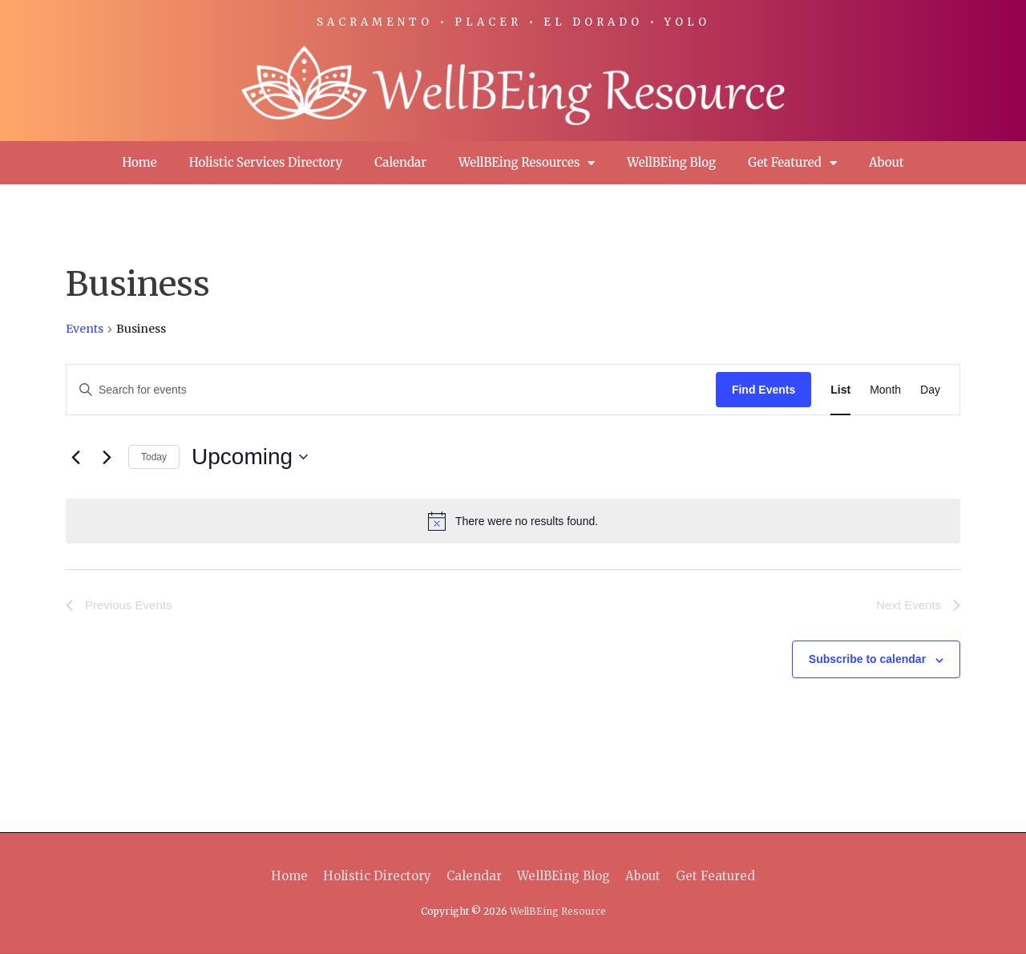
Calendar (400, 162)
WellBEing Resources (526, 163)
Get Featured (792, 163)
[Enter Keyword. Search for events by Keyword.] (391, 390)
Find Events (763, 389)
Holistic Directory (377, 875)
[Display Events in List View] (840, 390)
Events (84, 328)
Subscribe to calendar (867, 659)
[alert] (513, 521)
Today (154, 457)
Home (139, 162)
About (886, 162)
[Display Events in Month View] (885, 390)
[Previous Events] (75, 457)
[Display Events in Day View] (930, 390)
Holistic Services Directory (266, 162)
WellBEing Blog (671, 162)
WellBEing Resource (558, 911)
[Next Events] (106, 457)
